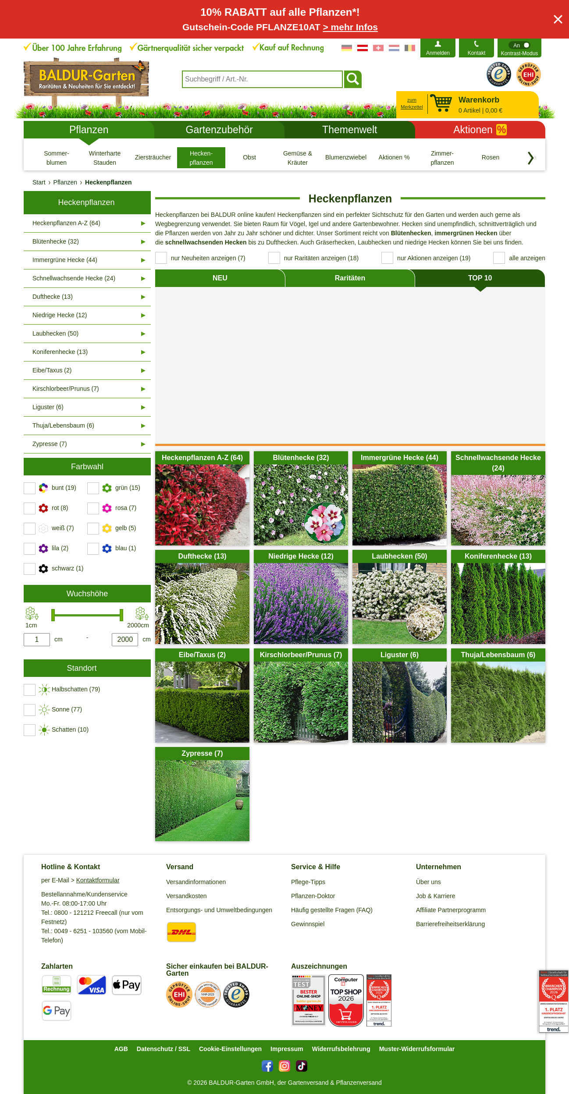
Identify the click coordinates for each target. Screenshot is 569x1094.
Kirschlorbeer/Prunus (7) (65, 388)
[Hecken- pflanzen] (201, 157)
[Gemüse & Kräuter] (298, 157)
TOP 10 (480, 278)
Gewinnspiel (307, 924)
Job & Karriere (435, 895)
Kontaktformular (98, 880)
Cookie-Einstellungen (230, 1048)
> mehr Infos (350, 27)
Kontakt (477, 53)
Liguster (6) (48, 407)
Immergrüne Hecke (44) (64, 259)
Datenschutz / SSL (163, 1048)
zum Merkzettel (412, 103)
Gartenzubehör (219, 129)
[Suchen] (353, 79)
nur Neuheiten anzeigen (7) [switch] (208, 258)
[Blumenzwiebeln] (346, 157)
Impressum (286, 1048)
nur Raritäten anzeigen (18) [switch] (321, 258)
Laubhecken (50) (55, 333)
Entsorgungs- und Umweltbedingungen (219, 909)
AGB (121, 1048)
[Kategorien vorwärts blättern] (531, 158)
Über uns (428, 881)
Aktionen (480, 129)
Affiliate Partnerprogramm (451, 909)
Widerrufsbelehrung (341, 1048)
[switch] (519, 48)
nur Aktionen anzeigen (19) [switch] (433, 258)
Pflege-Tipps (308, 881)
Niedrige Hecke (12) (59, 315)
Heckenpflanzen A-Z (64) (66, 223)
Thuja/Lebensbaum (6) (63, 425)
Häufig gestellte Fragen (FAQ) (332, 909)
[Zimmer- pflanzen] (442, 157)
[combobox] (262, 79)
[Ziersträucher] (153, 157)
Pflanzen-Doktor (313, 895)
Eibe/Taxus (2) (51, 370)
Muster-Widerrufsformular (417, 1048)
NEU (220, 278)
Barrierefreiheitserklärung (450, 924)
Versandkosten (186, 895)
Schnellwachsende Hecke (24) (73, 278)
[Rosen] (490, 157)
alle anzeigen (527, 258)
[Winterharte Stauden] (105, 157)
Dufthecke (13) (52, 296)
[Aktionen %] (394, 157)
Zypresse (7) (49, 443)
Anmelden (438, 53)
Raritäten (350, 278)
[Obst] (249, 157)
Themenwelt (349, 129)
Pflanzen (89, 129)
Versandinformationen (196, 881)
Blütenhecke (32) (55, 241)
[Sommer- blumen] (56, 157)
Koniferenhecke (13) (60, 351)
